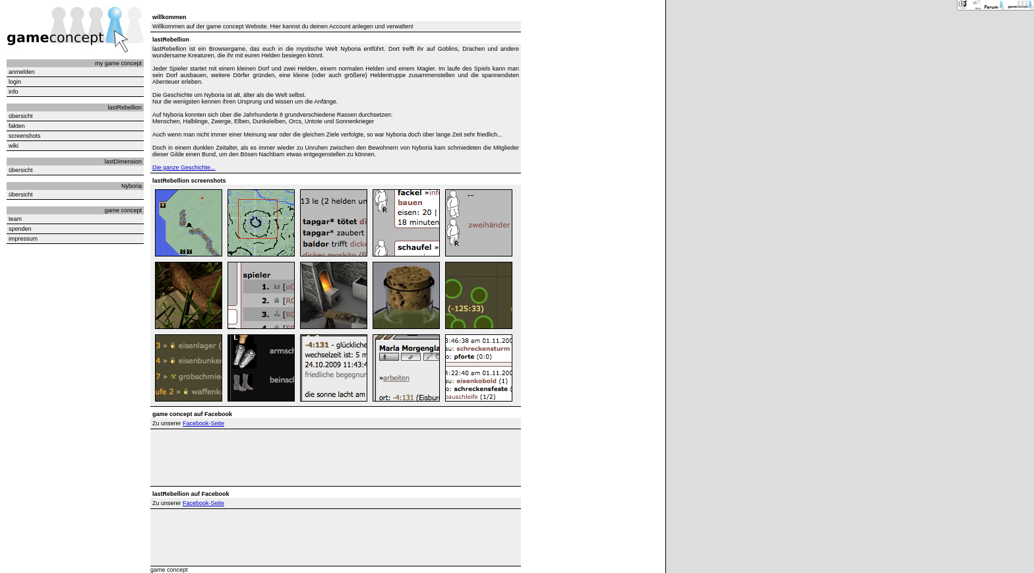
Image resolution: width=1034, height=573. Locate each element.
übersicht (21, 116)
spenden (20, 229)
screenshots (25, 136)
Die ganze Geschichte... (184, 167)
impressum (23, 238)
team (15, 219)
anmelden (22, 72)
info (13, 91)
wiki (13, 145)
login (15, 81)
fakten (17, 126)
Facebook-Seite (203, 423)
